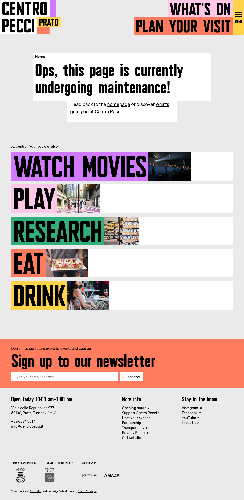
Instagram (190, 407)
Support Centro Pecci (139, 412)
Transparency (133, 427)
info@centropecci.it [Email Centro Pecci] (27, 426)
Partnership (131, 422)
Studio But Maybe (87, 491)
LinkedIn (189, 422)
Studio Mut (35, 491)
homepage (118, 104)
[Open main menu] (238, 17)
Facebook (190, 412)
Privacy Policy (133, 432)
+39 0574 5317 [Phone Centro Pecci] (23, 421)
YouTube (189, 417)
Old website (131, 437)
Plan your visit (183, 24)
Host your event (135, 417)
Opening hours (134, 407)
